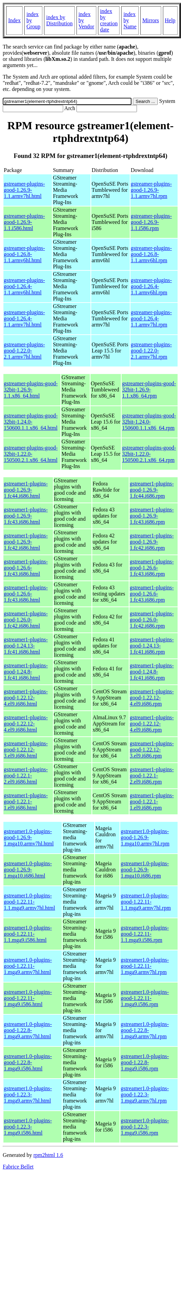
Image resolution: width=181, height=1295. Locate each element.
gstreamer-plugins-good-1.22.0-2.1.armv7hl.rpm (151, 351)
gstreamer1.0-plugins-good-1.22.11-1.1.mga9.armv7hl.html (29, 902)
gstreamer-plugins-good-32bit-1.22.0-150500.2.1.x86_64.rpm (149, 454)
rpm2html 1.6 (48, 1155)
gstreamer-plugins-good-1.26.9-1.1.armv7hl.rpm (151, 190)
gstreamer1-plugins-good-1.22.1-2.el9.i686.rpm (152, 775)
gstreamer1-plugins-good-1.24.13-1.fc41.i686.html (26, 646)
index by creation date (109, 20)
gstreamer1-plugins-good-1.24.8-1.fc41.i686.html (26, 672)
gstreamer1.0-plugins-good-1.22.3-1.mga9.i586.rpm (145, 1127)
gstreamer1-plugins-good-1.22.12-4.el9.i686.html (26, 698)
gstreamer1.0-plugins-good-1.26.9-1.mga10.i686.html (28, 869)
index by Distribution (59, 20)
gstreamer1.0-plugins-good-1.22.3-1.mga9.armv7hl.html (28, 1094)
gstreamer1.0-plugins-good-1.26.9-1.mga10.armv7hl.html (29, 837)
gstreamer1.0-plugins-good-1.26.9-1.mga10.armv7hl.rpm (145, 837)
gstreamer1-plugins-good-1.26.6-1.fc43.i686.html (26, 568)
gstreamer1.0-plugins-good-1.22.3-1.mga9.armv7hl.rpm (145, 1094)
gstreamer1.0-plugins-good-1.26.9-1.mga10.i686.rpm (145, 869)
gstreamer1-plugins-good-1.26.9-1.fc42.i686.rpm (152, 542)
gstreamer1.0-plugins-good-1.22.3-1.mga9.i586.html (28, 1127)
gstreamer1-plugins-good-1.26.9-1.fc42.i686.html (26, 542)
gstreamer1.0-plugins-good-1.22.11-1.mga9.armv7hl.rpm (145, 966)
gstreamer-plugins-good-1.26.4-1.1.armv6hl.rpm (151, 286)
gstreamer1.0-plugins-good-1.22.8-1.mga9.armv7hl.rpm (145, 1030)
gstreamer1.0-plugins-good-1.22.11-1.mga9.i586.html (28, 998)
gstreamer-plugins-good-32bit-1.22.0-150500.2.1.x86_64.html (31, 454)
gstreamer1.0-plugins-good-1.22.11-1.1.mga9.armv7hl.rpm (146, 902)
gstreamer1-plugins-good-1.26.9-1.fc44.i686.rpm (152, 490)
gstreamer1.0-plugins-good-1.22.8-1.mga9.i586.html (28, 1062)
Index (14, 20)
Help (170, 20)
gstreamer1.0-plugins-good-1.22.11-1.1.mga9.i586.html (28, 934)
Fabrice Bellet (18, 1167)
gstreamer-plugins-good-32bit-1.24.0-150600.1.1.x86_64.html (31, 422)
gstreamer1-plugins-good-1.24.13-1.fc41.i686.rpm (152, 646)
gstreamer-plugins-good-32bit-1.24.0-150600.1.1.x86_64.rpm (149, 422)
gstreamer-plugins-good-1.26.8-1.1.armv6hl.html (24, 254)
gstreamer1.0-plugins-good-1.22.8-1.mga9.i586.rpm (145, 1062)
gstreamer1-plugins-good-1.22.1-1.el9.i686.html (26, 801)
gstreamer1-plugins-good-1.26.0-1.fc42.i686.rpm (152, 620)
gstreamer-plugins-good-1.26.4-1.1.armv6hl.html (24, 286)
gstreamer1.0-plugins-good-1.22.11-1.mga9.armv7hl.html (28, 966)
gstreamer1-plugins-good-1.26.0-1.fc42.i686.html (26, 620)
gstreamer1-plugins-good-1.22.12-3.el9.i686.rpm (152, 749)
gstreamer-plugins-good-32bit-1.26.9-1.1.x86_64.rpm (149, 390)
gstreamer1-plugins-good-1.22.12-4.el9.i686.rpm (152, 698)
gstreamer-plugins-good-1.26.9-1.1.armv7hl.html (24, 190)
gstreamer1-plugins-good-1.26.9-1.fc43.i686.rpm (152, 516)
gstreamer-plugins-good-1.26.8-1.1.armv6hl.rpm (151, 254)
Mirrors (150, 20)
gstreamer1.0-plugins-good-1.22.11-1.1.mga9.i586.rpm (145, 934)
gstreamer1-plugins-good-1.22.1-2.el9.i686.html (26, 775)
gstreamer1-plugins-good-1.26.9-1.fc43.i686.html (26, 516)
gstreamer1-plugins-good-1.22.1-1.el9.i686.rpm (152, 801)
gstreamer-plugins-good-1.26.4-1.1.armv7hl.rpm (151, 318)
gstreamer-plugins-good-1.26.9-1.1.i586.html (24, 222)
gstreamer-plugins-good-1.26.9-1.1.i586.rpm (151, 222)
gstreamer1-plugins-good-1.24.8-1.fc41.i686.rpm (152, 672)
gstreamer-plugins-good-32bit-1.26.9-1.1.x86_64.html (31, 390)
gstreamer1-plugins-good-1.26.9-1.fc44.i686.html (26, 490)
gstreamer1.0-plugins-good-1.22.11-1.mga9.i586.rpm (145, 998)
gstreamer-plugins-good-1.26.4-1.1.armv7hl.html (24, 318)
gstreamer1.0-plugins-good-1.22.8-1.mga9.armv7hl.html (28, 1030)
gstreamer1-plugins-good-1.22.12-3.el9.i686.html (26, 749)
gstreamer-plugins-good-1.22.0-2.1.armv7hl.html (24, 351)
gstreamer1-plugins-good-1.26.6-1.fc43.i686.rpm (152, 568)
